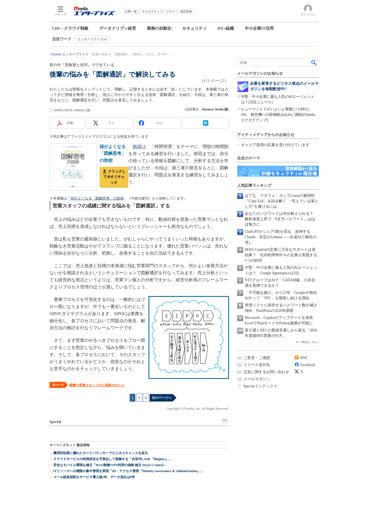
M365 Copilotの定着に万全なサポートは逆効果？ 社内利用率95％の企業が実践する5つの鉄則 (281, 255)
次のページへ (161, 398)
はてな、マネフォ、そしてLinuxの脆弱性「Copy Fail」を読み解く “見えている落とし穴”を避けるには (282, 201)
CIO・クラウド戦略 (70, 28)
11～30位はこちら (306, 341)
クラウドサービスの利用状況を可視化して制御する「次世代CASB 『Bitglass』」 (112, 459)
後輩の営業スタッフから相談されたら (97, 385)
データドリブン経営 (117, 28)
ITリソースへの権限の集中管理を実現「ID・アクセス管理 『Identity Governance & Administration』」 (128, 471)
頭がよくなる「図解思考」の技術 (113, 153)
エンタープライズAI (92, 39)
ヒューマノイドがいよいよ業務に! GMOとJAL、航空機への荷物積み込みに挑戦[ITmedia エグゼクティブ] (278, 114)
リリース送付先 (256, 365)
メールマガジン (256, 379)
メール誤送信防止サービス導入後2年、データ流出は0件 (94, 477)
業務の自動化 (159, 28)
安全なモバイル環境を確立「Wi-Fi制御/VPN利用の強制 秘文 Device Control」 (110, 465)
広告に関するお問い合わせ (266, 372)
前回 (137, 146)
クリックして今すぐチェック (114, 177)
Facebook (308, 365)
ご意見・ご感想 (256, 358)
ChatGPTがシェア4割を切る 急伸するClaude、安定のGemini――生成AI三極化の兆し (281, 237)
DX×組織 (226, 28)
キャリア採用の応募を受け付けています (275, 145)
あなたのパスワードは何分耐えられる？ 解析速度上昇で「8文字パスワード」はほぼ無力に (281, 219)
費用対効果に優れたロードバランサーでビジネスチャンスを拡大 (100, 453)
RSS (304, 358)
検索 (314, 62)
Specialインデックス (260, 386)
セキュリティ (194, 28)
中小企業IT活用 (259, 28)
